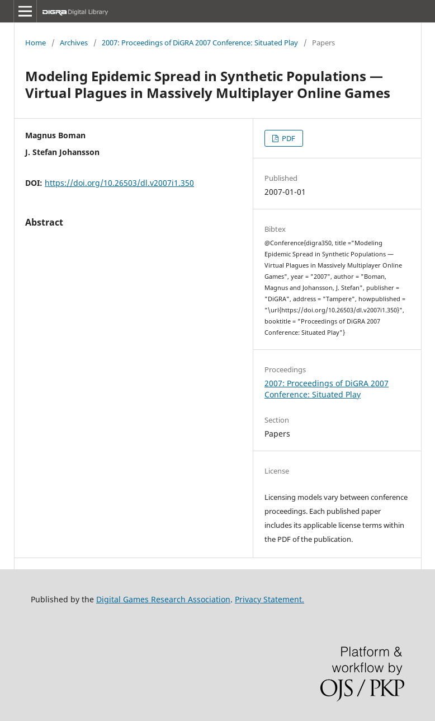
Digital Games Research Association (163, 599)
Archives (74, 43)
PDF (287, 138)
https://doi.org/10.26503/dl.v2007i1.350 (119, 182)
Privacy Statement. (269, 599)
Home (35, 43)
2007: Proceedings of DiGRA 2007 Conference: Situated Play (200, 43)
